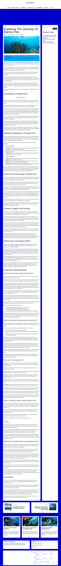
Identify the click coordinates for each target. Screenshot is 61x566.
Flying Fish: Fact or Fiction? (48, 41)
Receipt (51, 558)
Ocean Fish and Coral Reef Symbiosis (50, 35)
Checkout (35, 552)
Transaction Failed (38, 555)
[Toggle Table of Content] (25, 98)
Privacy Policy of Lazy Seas (37, 543)
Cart (50, 7)
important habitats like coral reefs (15, 251)
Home (8, 7)
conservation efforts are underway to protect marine (20, 244)
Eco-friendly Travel (31, 7)
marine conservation (14, 245)
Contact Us (46, 7)
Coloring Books (39, 7)
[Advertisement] (30, 15)
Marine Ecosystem (14, 7)
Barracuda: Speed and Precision (49, 42)
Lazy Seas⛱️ (30, 3)
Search (44, 27)
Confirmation (37, 558)
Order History (44, 558)
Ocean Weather (23, 7)
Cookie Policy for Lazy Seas (37, 545)
